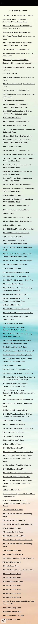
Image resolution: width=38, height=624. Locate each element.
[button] (2, 3)
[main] (19, 315)
